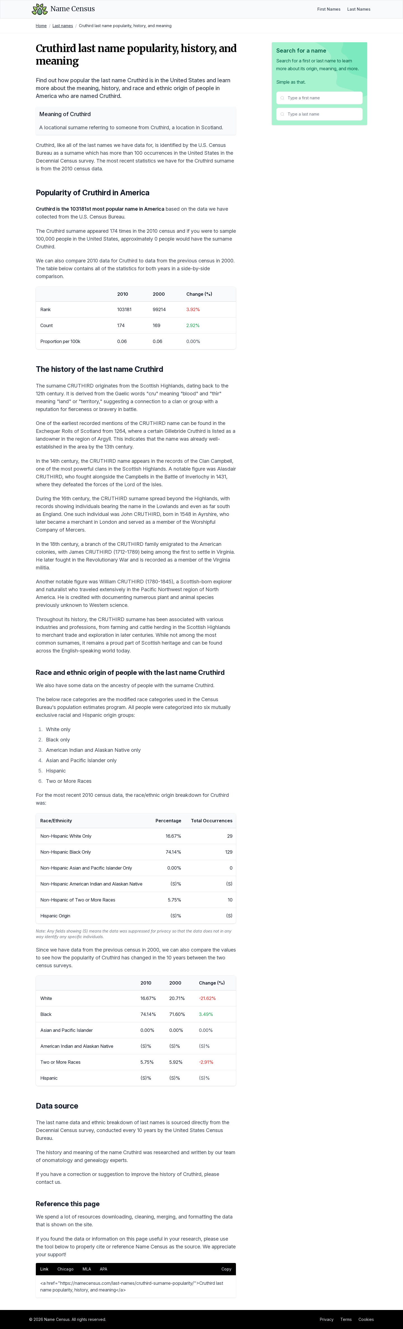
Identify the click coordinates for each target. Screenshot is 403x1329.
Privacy (327, 1319)
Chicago (65, 1269)
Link (44, 1269)
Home (41, 25)
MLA (87, 1269)
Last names (63, 25)
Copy (226, 1269)
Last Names (359, 9)
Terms (346, 1319)
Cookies (366, 1319)
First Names (329, 9)
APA (103, 1269)
